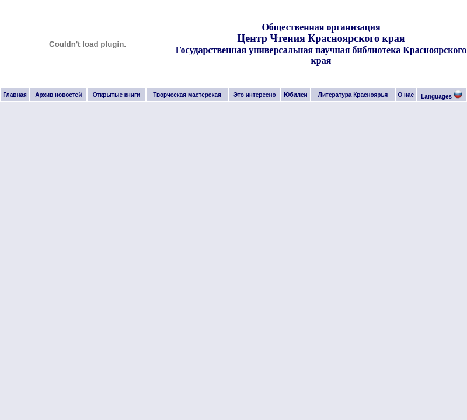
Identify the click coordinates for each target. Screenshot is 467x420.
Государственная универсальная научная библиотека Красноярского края (321, 55)
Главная (15, 95)
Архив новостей (58, 95)
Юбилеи (296, 95)
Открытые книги (117, 95)
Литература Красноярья (353, 95)
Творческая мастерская (187, 95)
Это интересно (255, 95)
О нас (406, 95)
